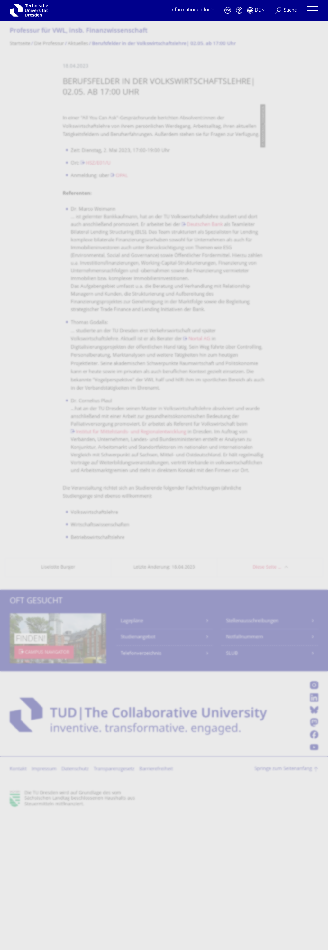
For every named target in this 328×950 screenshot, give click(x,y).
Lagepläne (132, 756)
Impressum (44, 904)
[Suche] (286, 10)
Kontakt (18, 904)
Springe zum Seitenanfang (283, 903)
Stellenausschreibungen (252, 756)
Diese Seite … (267, 702)
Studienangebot (138, 772)
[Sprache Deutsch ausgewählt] (256, 10)
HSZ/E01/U (98, 298)
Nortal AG (199, 474)
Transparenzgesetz (114, 904)
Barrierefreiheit (156, 904)
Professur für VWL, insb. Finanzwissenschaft (79, 31)
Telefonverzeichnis (141, 788)
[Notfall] (227, 10)
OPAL (122, 310)
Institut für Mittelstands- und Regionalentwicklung (131, 567)
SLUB (232, 788)
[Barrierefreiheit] (239, 10)
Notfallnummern (244, 772)
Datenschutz (75, 904)
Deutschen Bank (205, 359)
